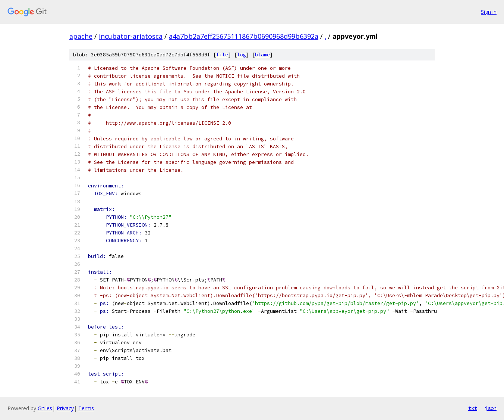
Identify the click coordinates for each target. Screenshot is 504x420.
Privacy (65, 408)
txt (472, 408)
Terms (86, 408)
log (241, 55)
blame (262, 55)
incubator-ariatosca (131, 36)
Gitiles (45, 408)
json (491, 408)
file (222, 55)
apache (80, 36)
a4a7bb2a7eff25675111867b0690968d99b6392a (243, 36)
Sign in (489, 11)
